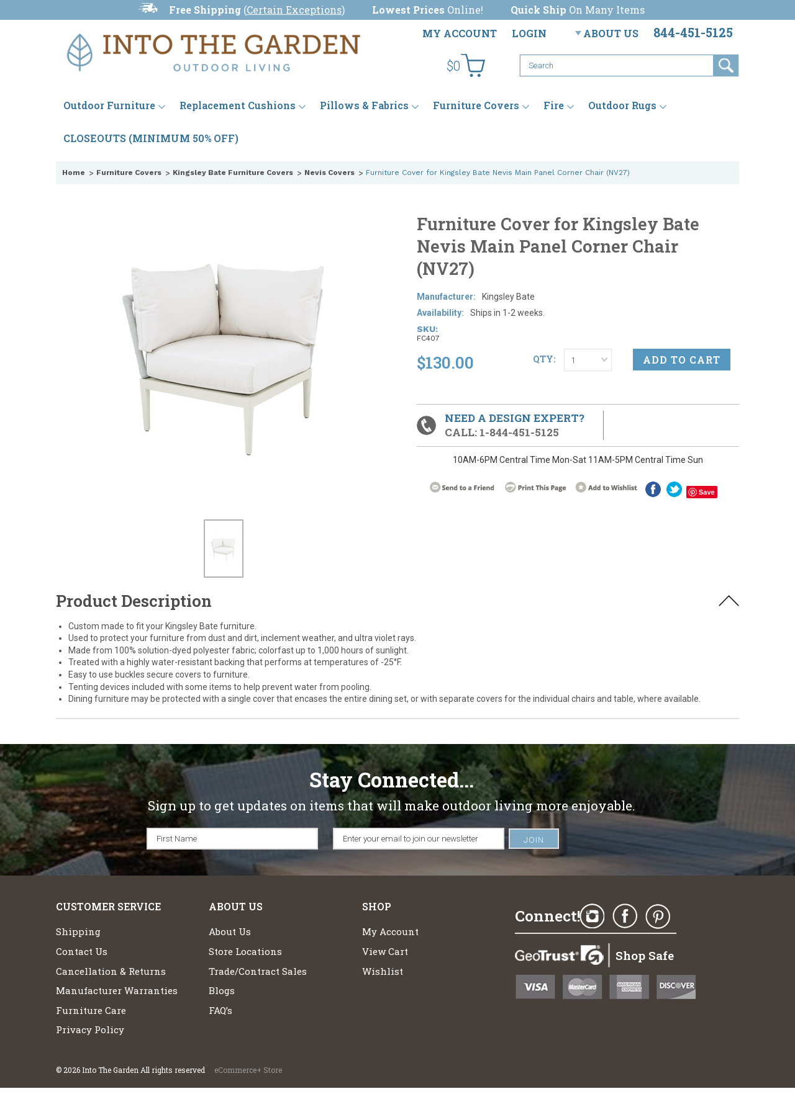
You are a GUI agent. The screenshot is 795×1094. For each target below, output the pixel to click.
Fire (553, 105)
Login (529, 33)
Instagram (591, 916)
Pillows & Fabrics (364, 105)
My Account (459, 33)
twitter (674, 489)
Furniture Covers (476, 105)
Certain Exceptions (294, 9)
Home (73, 172)
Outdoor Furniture (109, 105)
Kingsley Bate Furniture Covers (233, 172)
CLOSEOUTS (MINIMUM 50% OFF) (150, 138)
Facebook (653, 489)
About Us (610, 33)
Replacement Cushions (237, 105)
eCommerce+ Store (248, 1070)
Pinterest (657, 916)
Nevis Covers (329, 172)
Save (707, 492)
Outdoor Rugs (622, 105)
